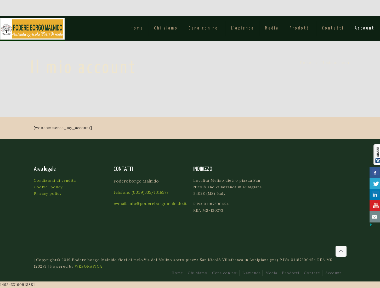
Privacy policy (47, 193)
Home (305, 62)
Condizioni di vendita (55, 180)
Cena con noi (225, 273)
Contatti (312, 273)
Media (271, 273)
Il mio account (335, 62)
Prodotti (290, 273)
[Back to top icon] (341, 251)
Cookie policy (48, 187)
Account (333, 273)
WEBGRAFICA (88, 266)
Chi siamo (197, 273)
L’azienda (251, 273)
